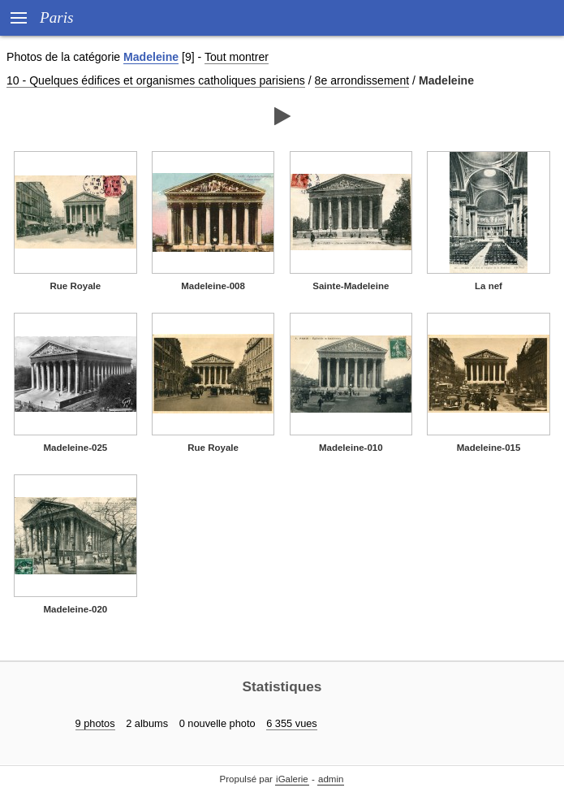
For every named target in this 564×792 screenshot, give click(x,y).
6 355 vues (291, 723)
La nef (488, 286)
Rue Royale (75, 286)
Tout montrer (237, 56)
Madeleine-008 (213, 286)
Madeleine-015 (489, 447)
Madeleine (151, 56)
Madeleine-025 (75, 447)
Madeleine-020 (75, 609)
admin (330, 779)
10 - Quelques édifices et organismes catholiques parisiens (155, 80)
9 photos (95, 723)
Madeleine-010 (351, 447)
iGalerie (292, 779)
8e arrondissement (362, 80)
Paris (57, 17)
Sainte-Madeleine (350, 286)
